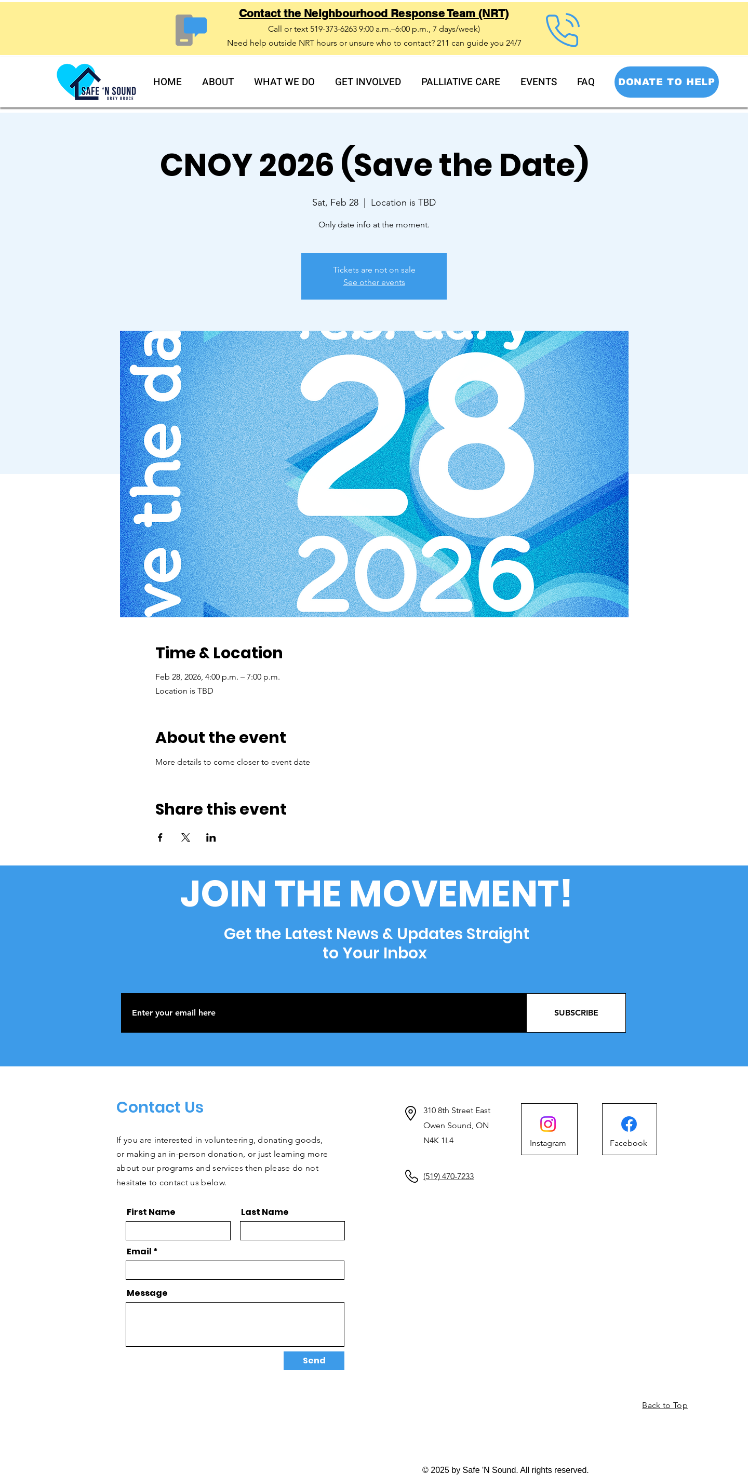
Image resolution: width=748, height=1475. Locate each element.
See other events (374, 282)
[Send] (314, 1360)
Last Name (265, 1212)
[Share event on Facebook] (160, 837)
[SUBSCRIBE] (576, 1013)
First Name (151, 1212)
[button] (218, 82)
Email (139, 1252)
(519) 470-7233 (448, 1176)
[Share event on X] (186, 837)
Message (147, 1293)
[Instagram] (548, 1143)
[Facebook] (629, 1124)
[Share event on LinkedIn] (211, 837)
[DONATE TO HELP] (667, 82)
